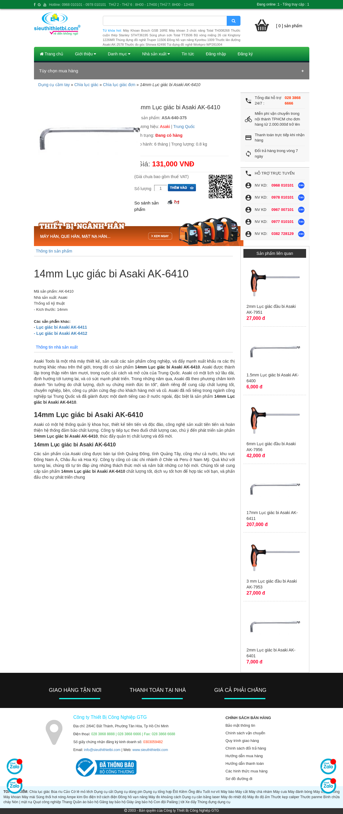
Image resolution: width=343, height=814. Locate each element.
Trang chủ (51, 54)
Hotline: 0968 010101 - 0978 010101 (77, 5)
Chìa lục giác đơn (119, 84)
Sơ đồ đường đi (239, 779)
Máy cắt (241, 792)
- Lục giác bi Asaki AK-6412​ (60, 333)
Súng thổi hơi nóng (51, 797)
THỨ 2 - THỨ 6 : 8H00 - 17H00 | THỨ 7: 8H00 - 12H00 (151, 5)
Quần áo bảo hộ (85, 802)
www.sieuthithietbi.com (150, 750)
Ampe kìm (74, 797)
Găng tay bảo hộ (112, 802)
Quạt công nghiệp (47, 802)
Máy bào (227, 792)
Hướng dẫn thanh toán (245, 763)
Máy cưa (280, 792)
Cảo (67, 792)
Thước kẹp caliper (285, 797)
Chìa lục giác (86, 84)
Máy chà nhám (260, 792)
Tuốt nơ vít (211, 792)
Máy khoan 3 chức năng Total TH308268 (199, 30)
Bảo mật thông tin (240, 725)
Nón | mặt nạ (22, 802)
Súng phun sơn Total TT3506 (170, 35)
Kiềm (183, 792)
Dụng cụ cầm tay (54, 84)
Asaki (165, 126)
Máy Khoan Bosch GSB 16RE (145, 30)
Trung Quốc (184, 126)
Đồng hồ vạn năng (133, 797)
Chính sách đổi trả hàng (246, 748)
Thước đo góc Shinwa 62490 (145, 44)
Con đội (159, 802)
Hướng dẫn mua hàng (244, 756)
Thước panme (311, 797)
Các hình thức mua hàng (246, 771)
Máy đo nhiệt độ (233, 797)
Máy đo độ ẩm (258, 797)
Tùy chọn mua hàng (58, 70)
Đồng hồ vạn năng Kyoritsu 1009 (190, 40)
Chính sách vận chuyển (245, 733)
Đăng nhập (216, 54)
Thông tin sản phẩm (54, 251)
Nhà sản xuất (156, 54)
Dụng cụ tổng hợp (157, 792)
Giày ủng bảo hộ (140, 802)
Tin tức (188, 54)
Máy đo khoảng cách (165, 797)
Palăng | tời (175, 802)
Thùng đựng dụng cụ (213, 802)
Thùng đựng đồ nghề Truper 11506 (141, 40)
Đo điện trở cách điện (100, 797)
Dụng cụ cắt (103, 792)
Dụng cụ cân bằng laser (201, 797)
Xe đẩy (191, 802)
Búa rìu (56, 792)
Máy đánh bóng (300, 792)
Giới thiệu (85, 54)
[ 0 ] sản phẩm (289, 25)
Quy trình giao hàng (242, 740)
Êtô (175, 792)
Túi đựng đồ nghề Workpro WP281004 (194, 44)
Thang (67, 802)
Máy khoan (12, 797)
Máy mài (28, 797)
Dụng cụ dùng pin (128, 792)
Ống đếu (195, 792)
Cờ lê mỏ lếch (82, 792)
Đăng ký (245, 54)
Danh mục (119, 54)
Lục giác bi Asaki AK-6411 (61, 327)
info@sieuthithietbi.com (102, 750)
